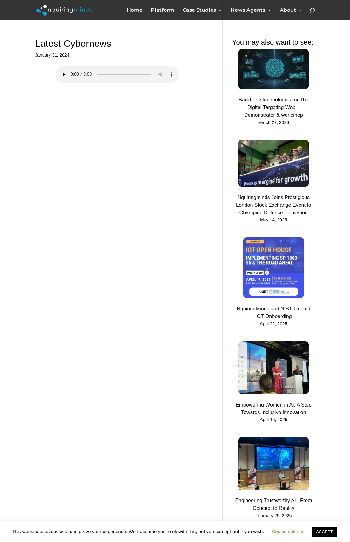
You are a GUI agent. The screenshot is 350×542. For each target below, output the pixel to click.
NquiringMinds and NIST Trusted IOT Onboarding (273, 312)
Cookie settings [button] (288, 531)
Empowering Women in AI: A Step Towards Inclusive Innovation (274, 408)
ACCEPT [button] (324, 531)
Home (135, 10)
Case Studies (199, 10)
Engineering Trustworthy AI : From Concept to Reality (273, 504)
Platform (162, 10)
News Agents (248, 10)
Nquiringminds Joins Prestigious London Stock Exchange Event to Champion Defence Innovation (273, 205)
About (288, 10)
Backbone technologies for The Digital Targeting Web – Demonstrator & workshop (273, 107)
